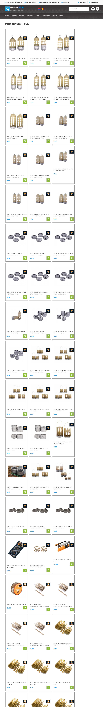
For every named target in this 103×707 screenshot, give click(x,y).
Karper (14, 15)
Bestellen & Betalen (83, 663)
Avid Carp (57, 663)
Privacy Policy (81, 676)
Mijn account (81, 674)
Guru (31, 676)
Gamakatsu (57, 665)
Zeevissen (30, 15)
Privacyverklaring (64, 704)
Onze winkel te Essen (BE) (85, 681)
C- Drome (33, 665)
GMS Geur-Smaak (59, 676)
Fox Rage (33, 678)
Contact (79, 669)
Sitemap (79, 672)
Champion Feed (35, 672)
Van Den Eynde (34, 674)
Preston (32, 663)
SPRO (56, 669)
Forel (38, 15)
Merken (54, 15)
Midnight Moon (58, 683)
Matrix (32, 669)
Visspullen (46, 15)
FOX (55, 678)
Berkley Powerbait (60, 685)
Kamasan (57, 667)
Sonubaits (33, 667)
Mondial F (57, 672)
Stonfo (32, 685)
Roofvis (21, 15)
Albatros (57, 681)
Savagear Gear (58, 674)
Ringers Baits (34, 681)
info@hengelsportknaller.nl (16, 672)
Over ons (79, 667)
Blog (61, 15)
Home (76, 622)
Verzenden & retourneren (84, 665)
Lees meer (10, 634)
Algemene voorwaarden (84, 678)
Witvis (7, 15)
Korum (32, 687)
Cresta (32, 683)
